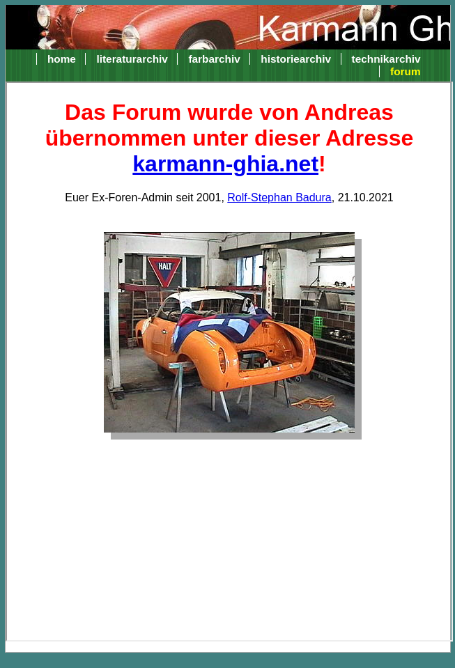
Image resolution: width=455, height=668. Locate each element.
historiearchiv (296, 59)
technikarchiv (386, 59)
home (61, 59)
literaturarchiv (131, 59)
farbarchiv (214, 59)
